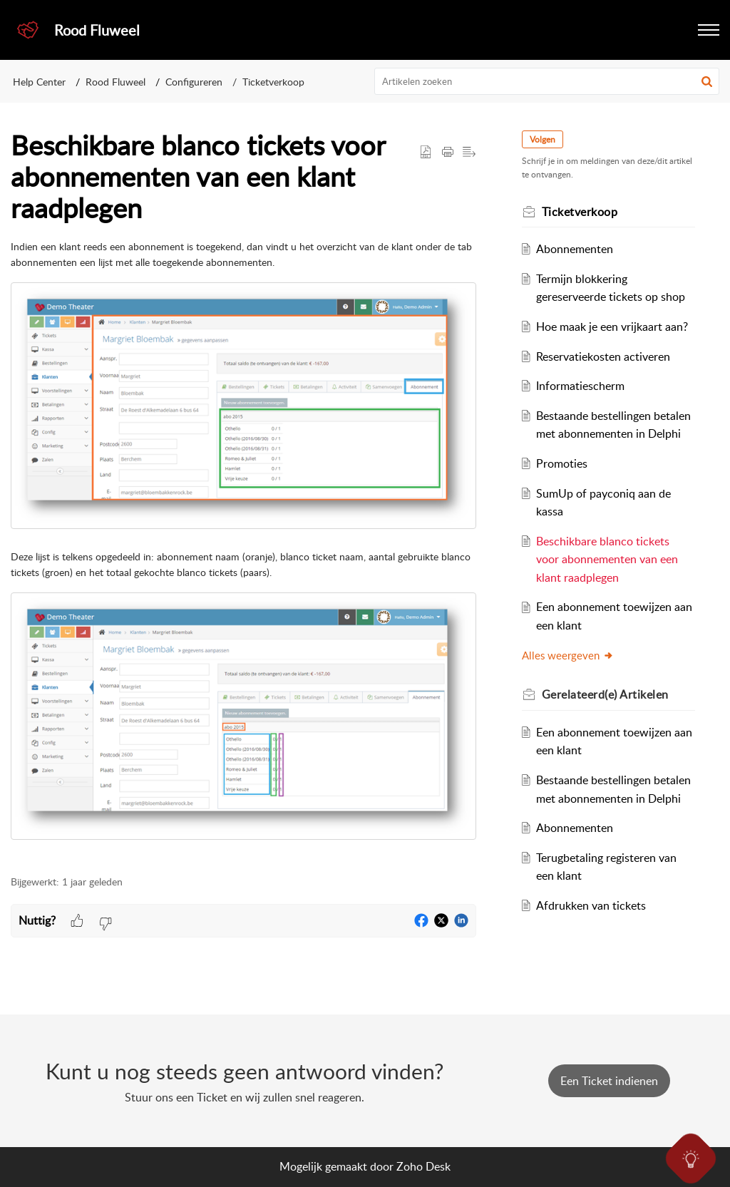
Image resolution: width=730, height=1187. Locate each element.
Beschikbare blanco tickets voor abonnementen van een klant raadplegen (607, 559)
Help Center (39, 81)
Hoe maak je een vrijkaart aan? (612, 326)
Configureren (193, 81)
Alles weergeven (568, 655)
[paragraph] (243, 539)
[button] (708, 30)
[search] (547, 81)
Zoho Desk (423, 1166)
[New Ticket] (609, 1081)
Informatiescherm (580, 386)
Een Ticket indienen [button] (609, 1081)
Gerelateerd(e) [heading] (605, 694)
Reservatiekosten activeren (603, 356)
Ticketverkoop (273, 81)
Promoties (561, 463)
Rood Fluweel (115, 81)
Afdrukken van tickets (591, 905)
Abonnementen (574, 249)
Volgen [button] (542, 139)
